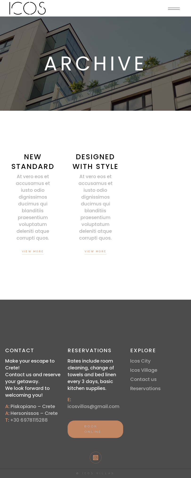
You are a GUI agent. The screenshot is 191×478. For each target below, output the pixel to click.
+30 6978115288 (29, 420)
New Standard (32, 162)
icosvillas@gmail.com (93, 406)
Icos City (140, 361)
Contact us (143, 379)
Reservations (145, 388)
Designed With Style (95, 162)
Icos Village (143, 370)
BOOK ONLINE (92, 429)
